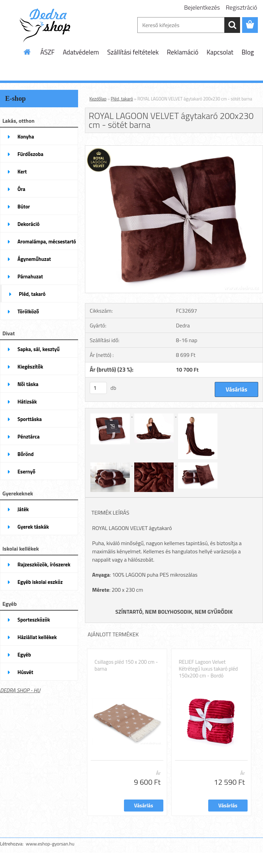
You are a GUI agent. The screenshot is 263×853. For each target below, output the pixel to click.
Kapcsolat (219, 52)
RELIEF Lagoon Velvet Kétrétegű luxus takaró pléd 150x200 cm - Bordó (208, 669)
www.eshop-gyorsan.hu (50, 843)
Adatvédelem (81, 52)
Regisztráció (241, 7)
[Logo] (47, 25)
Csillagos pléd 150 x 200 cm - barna (126, 665)
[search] (232, 25)
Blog (247, 52)
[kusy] (98, 388)
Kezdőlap (98, 98)
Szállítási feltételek (133, 52)
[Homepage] (27, 52)
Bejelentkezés (202, 7)
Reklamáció (182, 52)
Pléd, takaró (122, 98)
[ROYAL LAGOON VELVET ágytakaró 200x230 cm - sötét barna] (174, 148)
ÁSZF (47, 52)
